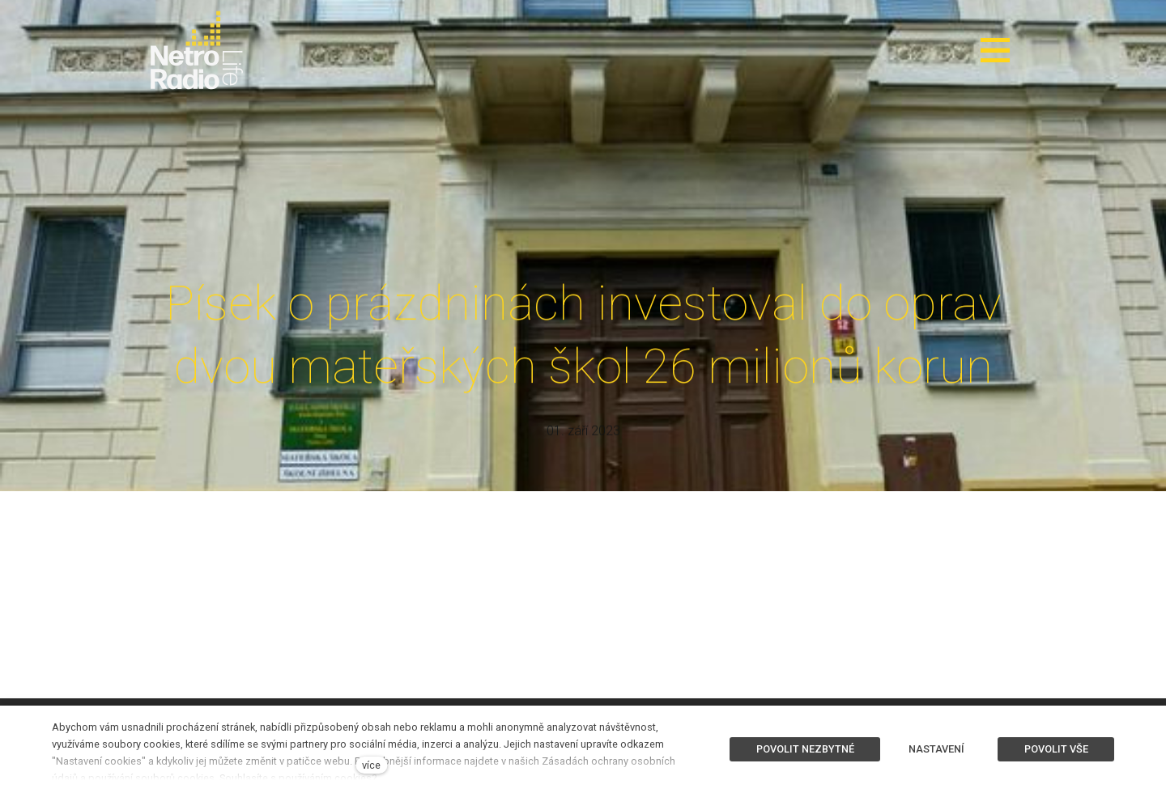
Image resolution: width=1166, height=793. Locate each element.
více (371, 765)
